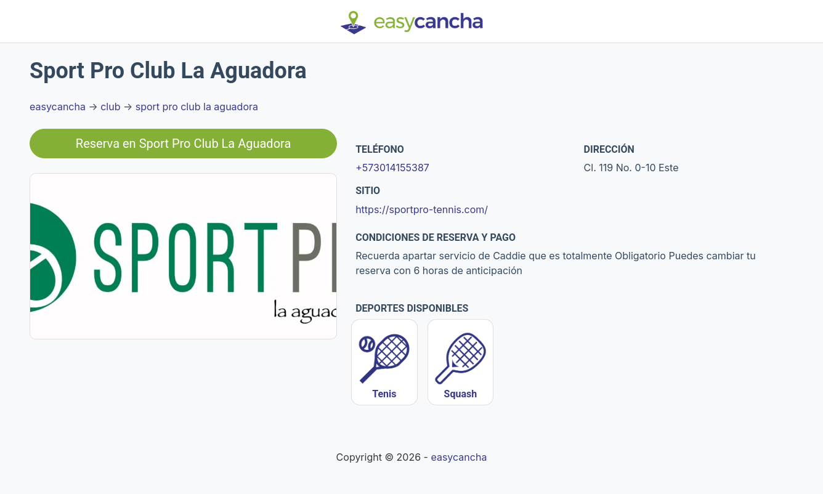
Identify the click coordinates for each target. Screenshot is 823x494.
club (110, 106)
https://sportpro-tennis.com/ (421, 209)
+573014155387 (392, 167)
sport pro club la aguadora (197, 106)
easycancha (58, 106)
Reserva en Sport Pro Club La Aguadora (183, 143)
